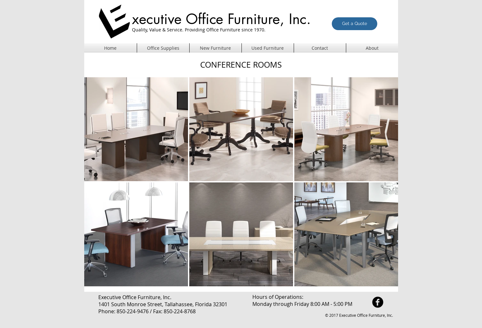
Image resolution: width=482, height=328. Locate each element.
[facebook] (377, 302)
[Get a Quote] (354, 23)
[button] (215, 48)
